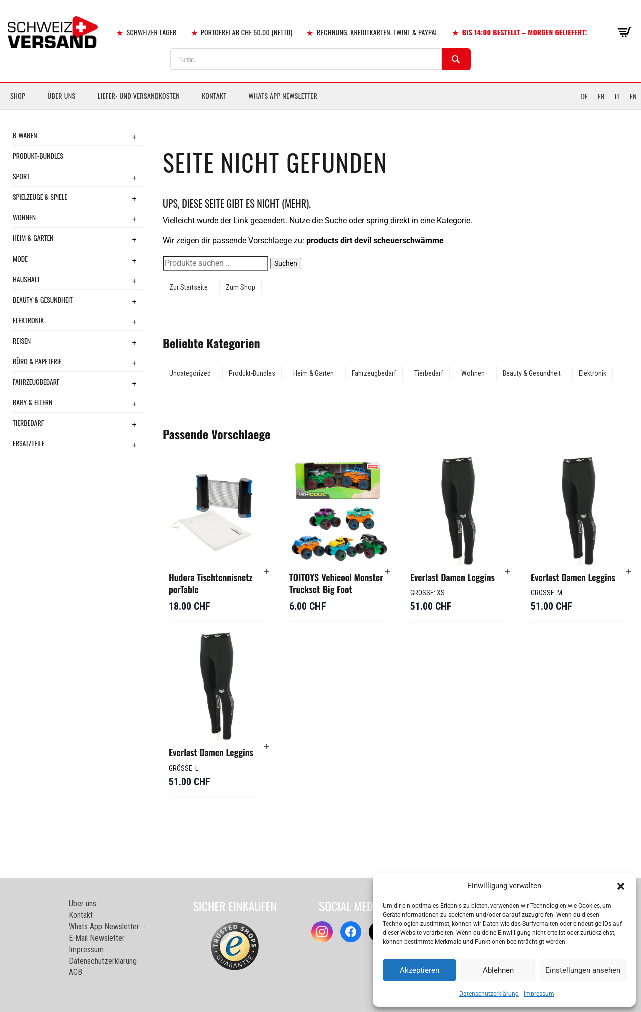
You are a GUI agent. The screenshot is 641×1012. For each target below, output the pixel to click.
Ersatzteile (29, 443)
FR (601, 96)
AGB (75, 972)
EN (633, 96)
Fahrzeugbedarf (36, 381)
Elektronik (28, 320)
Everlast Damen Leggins (452, 577)
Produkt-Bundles (38, 155)
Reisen (22, 340)
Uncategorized (190, 373)
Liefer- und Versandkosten (139, 95)
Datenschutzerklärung (489, 993)
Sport (21, 176)
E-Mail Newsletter (97, 938)
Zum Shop (240, 287)
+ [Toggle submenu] (134, 137)
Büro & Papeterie (37, 361)
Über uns (61, 95)
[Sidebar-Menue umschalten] (320, 109)
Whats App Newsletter (283, 95)
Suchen (285, 263)
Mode (20, 258)
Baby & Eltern (32, 402)
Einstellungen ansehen (582, 970)
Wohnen (24, 217)
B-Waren (25, 135)
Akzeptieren (419, 970)
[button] (621, 886)
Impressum (539, 993)
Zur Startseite (188, 287)
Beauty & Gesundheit (43, 299)
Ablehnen (498, 970)
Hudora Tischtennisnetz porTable (210, 583)
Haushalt (26, 279)
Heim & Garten (33, 237)
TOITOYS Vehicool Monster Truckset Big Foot (336, 583)
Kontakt (214, 95)
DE (584, 96)
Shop (17, 95)
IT (617, 96)
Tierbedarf (28, 422)
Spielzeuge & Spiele (40, 196)
